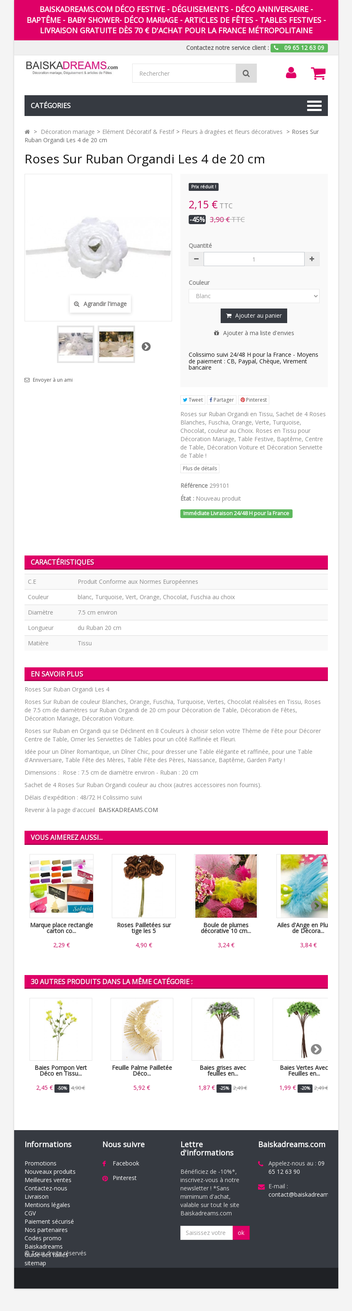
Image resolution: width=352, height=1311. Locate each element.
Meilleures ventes (48, 1180)
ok (241, 1233)
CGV (30, 1213)
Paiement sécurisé (49, 1221)
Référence (194, 485)
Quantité (200, 245)
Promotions (41, 1163)
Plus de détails (200, 468)
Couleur (200, 282)
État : (187, 498)
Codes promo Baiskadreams (44, 1242)
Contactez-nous (46, 1188)
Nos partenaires (46, 1230)
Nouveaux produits (50, 1171)
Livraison (37, 1196)
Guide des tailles (46, 1255)
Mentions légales (47, 1205)
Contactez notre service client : (227, 48)
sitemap (35, 1263)
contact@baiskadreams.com (306, 1194)
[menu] (291, 73)
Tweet (193, 399)
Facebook (126, 1163)
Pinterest (254, 399)
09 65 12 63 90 (296, 1167)
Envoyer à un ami (53, 380)
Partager (221, 399)
